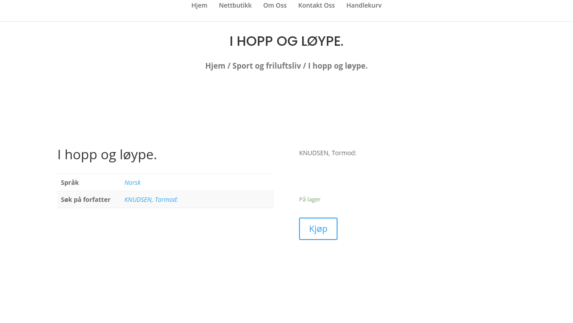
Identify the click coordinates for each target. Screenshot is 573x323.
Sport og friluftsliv (266, 66)
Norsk (132, 182)
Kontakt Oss (316, 5)
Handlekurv (364, 5)
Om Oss (275, 5)
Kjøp (318, 229)
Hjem (200, 5)
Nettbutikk (235, 5)
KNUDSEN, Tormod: (151, 199)
